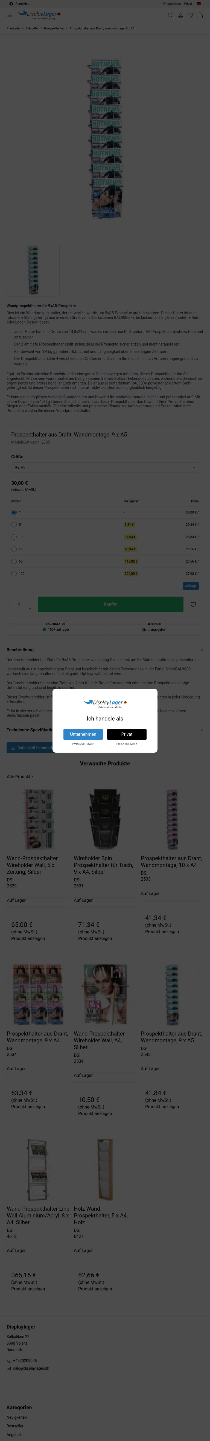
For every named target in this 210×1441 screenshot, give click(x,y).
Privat (126, 734)
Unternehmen (83, 734)
